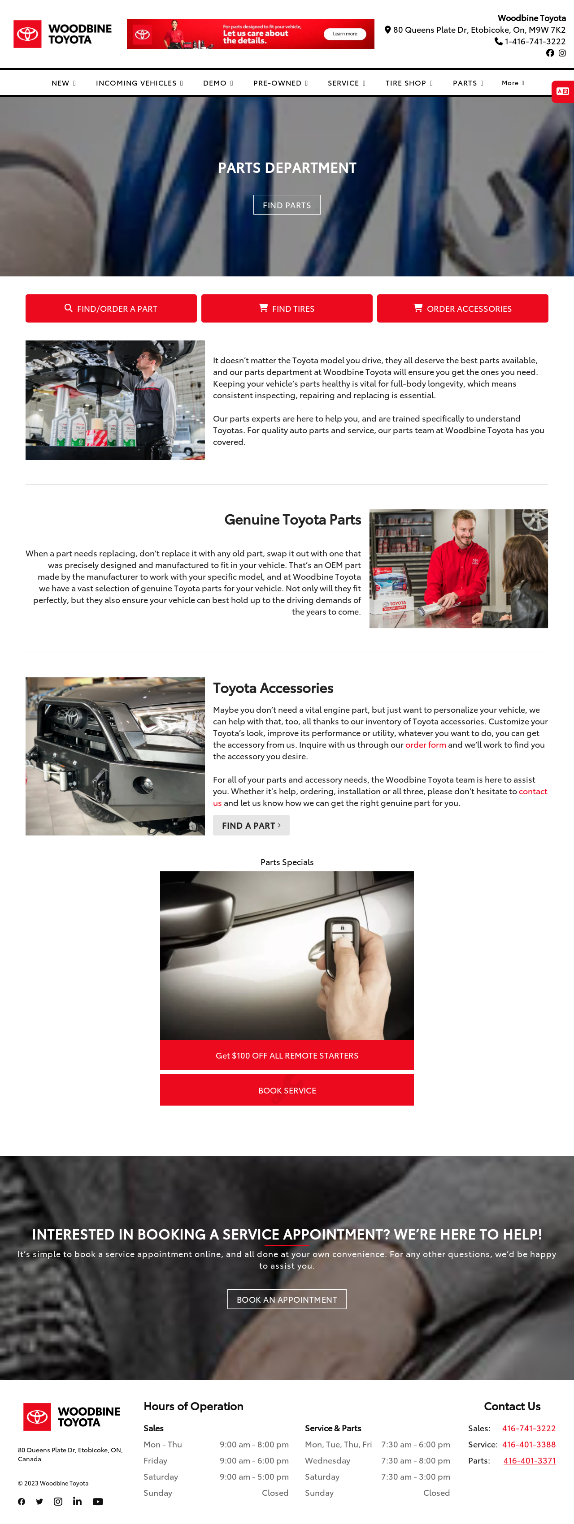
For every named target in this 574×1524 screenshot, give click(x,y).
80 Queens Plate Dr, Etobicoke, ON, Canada (70, 1454)
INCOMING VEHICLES (139, 82)
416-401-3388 (529, 1444)
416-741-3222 (529, 1428)
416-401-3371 (530, 1460)
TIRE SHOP (409, 82)
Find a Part (251, 825)
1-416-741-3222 (530, 41)
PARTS (468, 82)
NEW (64, 82)
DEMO (218, 82)
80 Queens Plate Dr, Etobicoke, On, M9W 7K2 (475, 29)
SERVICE (347, 82)
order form (425, 744)
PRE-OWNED (281, 82)
